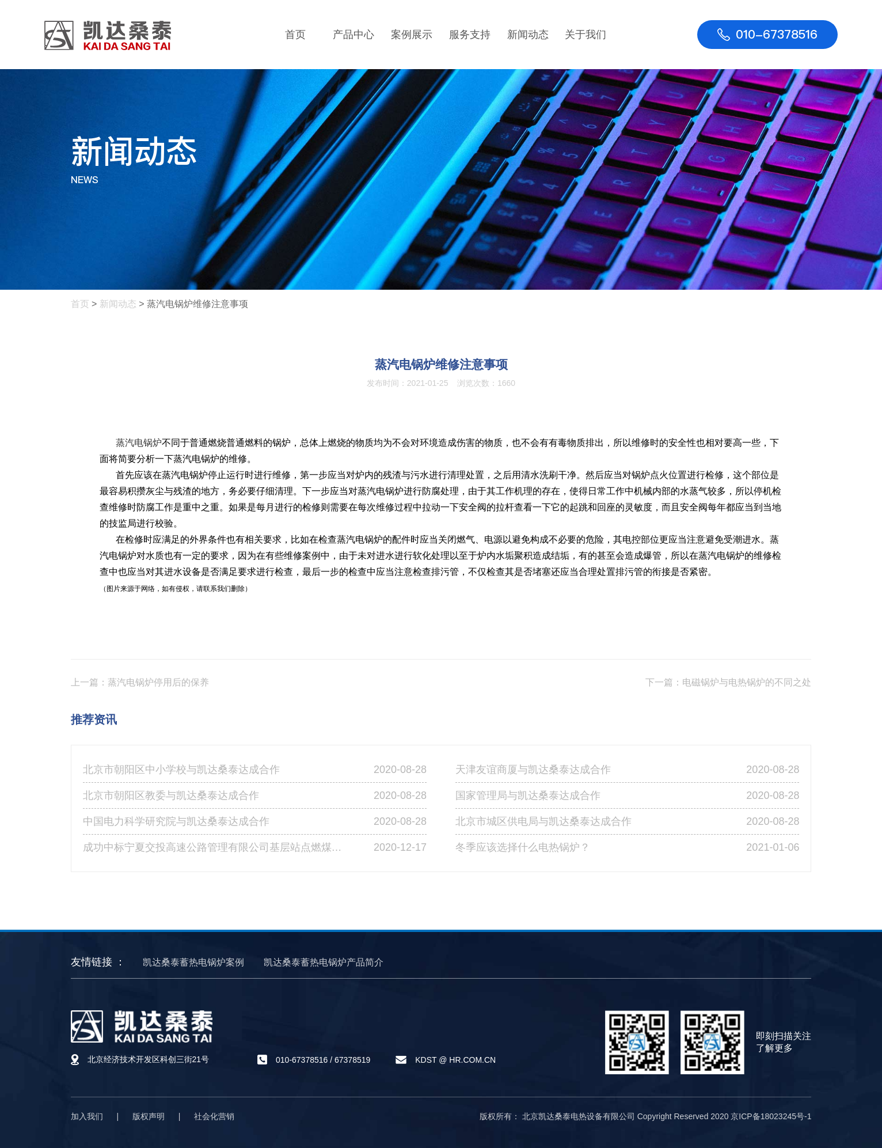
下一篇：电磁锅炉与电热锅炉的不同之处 (728, 682)
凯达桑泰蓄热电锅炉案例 (193, 962)
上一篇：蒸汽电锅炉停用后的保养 (140, 682)
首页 (295, 34)
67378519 (352, 1059)
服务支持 (470, 34)
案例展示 (411, 34)
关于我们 (585, 34)
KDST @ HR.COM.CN (455, 1059)
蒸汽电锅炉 (139, 443)
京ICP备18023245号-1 (771, 1116)
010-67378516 (302, 1059)
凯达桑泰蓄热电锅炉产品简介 (323, 962)
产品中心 (353, 34)
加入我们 (87, 1116)
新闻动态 (528, 34)
